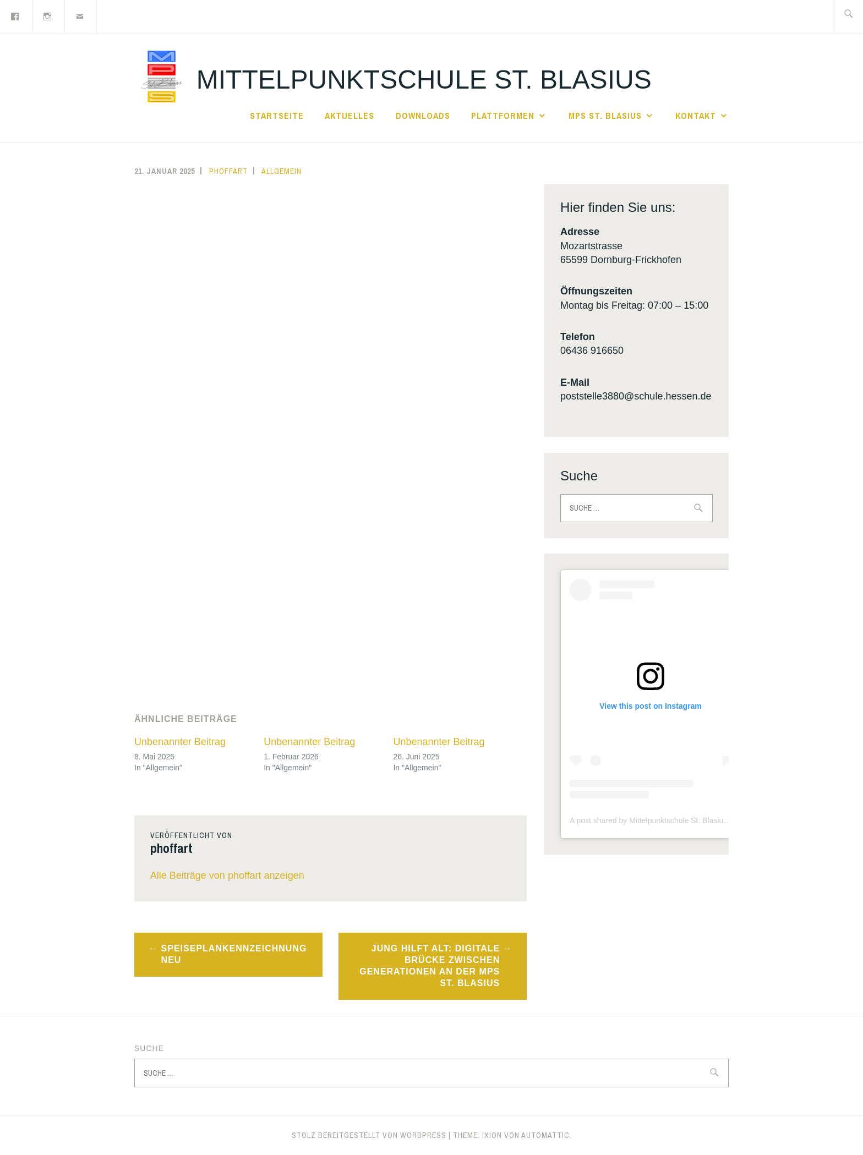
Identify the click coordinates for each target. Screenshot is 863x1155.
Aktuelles (349, 116)
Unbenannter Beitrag (180, 741)
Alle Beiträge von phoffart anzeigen (227, 875)
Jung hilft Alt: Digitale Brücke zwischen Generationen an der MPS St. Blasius (429, 965)
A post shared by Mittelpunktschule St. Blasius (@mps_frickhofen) (682, 820)
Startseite (277, 116)
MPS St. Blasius (605, 116)
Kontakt (695, 116)
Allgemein (281, 171)
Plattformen (502, 116)
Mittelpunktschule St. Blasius (424, 79)
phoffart (228, 171)
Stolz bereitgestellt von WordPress (369, 1135)
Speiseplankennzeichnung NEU (234, 954)
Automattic (545, 1135)
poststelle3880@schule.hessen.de (635, 396)
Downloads (423, 116)
